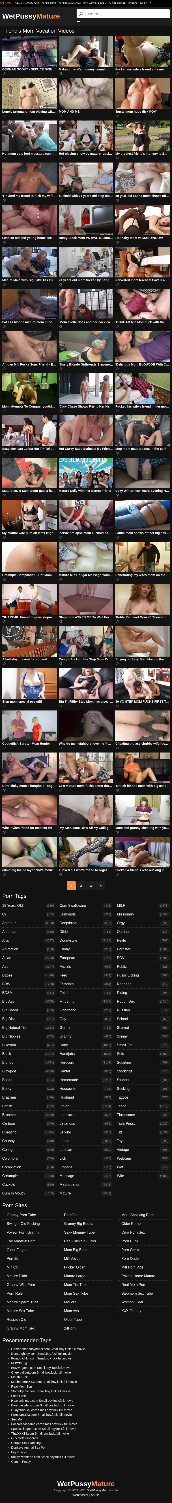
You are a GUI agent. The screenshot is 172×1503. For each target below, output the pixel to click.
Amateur (28, 923)
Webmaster (80, 1495)
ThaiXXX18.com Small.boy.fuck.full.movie (40, 1433)
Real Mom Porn (133, 1285)
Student (143, 1080)
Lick (86, 1158)
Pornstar (143, 949)
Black (28, 1054)
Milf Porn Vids (132, 1267)
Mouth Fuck (19, 1377)
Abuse (95, 1495)
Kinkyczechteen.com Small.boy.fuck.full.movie (43, 1457)
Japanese (86, 1123)
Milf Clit (145, 3)
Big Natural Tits (28, 1027)
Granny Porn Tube (21, 1215)
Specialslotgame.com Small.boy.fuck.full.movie (43, 1429)
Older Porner (131, 1224)
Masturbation (86, 1184)
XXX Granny (131, 1311)
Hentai (86, 1071)
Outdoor (143, 931)
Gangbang (86, 1010)
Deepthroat (86, 923)
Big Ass (28, 1001)
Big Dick (28, 1019)
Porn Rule (15, 1293)
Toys (143, 1141)
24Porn (70, 1328)
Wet (143, 1167)
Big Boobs (28, 1010)
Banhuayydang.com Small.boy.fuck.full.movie (42, 1405)
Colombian (28, 1158)
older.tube (48, 3)
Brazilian (28, 1097)
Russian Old (16, 1319)
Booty (28, 1088)
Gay (86, 1019)
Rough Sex (143, 1001)
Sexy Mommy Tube (79, 1232)
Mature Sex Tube (20, 1311)
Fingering (86, 1001)
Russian (143, 1010)
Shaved (143, 1027)
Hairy (86, 1045)
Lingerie (86, 1167)
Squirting (143, 1062)
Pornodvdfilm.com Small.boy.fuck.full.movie (41, 1358)
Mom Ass (71, 1311)
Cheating (28, 1132)
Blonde (28, 1062)
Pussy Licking (143, 975)
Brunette (28, 1115)
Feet (86, 975)
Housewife (86, 1088)
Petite (143, 940)
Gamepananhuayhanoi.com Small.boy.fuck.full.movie (48, 1349)
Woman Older (132, 1302)
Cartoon (28, 1123)
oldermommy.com (69, 3)
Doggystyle (86, 940)
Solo (143, 1054)
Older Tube (73, 1319)
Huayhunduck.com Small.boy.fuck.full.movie (41, 1410)
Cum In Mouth (28, 1193)
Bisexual (28, 1045)
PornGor (70, 1215)
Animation (28, 949)
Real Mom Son (21, 1386)
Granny (86, 1036)
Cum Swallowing (86, 905)
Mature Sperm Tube (22, 1302)
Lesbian (86, 1149)
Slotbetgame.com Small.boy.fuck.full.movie (41, 1391)
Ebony (86, 949)
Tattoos (143, 1097)
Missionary (143, 914)
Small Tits (143, 1045)
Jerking (86, 1132)
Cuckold (28, 1184)
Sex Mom (17, 1419)
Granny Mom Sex (20, 1328)
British (28, 1106)
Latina (86, 1141)
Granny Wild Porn (21, 1285)
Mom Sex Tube (76, 1293)
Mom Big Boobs (76, 1250)
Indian (86, 1106)
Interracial (86, 1115)
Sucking (143, 1088)
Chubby (28, 1141)
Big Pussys (19, 1452)
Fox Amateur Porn (94, 3)
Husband (86, 1097)
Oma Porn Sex (133, 1232)
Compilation (28, 1167)
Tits (143, 1132)
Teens (143, 1106)
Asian (28, 958)
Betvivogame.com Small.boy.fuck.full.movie (41, 1368)
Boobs (28, 1080)
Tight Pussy (143, 1123)
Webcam (143, 1158)
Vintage (143, 1149)
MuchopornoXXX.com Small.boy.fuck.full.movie (44, 1382)
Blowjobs (28, 1071)
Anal (28, 940)
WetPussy (31, 16)
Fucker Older (74, 1267)
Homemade (86, 1080)
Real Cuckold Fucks (80, 1241)
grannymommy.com (27, 3)
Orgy (143, 923)
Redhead (143, 984)
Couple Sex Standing (26, 1443)
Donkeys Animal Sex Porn (29, 1447)
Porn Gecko (130, 1250)
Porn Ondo (130, 1258)
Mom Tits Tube (76, 1285)
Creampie (28, 1176)
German (86, 1027)
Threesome (143, 1115)
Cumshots (86, 914)
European (86, 958)
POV (143, 958)
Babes (28, 975)
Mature (86, 1193)
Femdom (86, 984)
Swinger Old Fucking (23, 1224)
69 (28, 914)
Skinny (143, 1036)
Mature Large (74, 1276)
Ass (28, 966)
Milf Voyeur (73, 1258)
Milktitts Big (19, 1363)
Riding (143, 993)
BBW (28, 984)
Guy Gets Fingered (24, 1438)
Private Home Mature (138, 1276)
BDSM (28, 993)
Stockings (143, 1071)
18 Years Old (28, 905)
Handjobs (86, 1054)
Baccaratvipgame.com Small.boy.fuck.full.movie (44, 1424)
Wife (143, 1176)
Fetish (86, 993)
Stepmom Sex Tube (137, 1293)
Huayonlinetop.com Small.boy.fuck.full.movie (42, 1400)
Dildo (86, 931)
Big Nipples (28, 1036)
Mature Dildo (17, 1276)
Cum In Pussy (21, 1461)
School (143, 1019)
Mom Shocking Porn (137, 1215)
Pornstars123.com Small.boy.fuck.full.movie (41, 1414)
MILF (143, 905)
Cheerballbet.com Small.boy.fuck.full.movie (41, 1372)
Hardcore (86, 1062)
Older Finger (117, 3)
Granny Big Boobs (78, 1224)
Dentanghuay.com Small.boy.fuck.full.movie (41, 1353)
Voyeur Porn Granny (23, 1232)
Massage (86, 1176)
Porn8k (133, 3)
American (28, 931)
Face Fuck (18, 1396)
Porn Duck (129, 1241)
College (28, 1149)
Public (143, 966)
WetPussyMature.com (102, 1490)
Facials (86, 966)
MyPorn (70, 1302)
